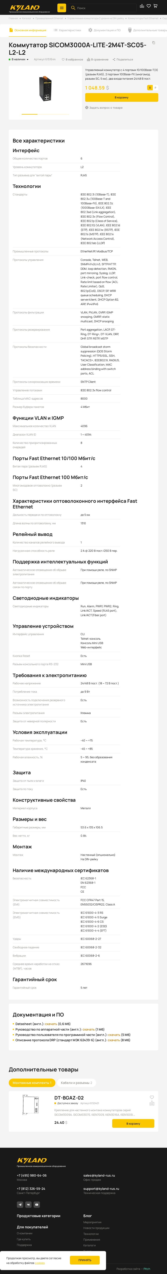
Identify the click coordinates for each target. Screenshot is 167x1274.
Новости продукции (96, 1228)
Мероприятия (92, 1222)
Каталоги (89, 1245)
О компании (24, 1233)
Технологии (91, 1234)
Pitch (146, 1269)
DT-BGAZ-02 (69, 1097)
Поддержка (24, 1245)
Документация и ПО (107, 30)
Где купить (24, 1239)
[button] (61, 8)
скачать (51, 1024)
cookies (40, 1263)
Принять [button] (84, 1260)
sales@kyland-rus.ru (99, 1175)
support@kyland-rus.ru (101, 1188)
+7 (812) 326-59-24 (31, 1188)
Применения (91, 1239)
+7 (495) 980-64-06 (32, 1175)
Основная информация (30, 30)
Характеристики (70, 30)
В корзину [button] (121, 97)
